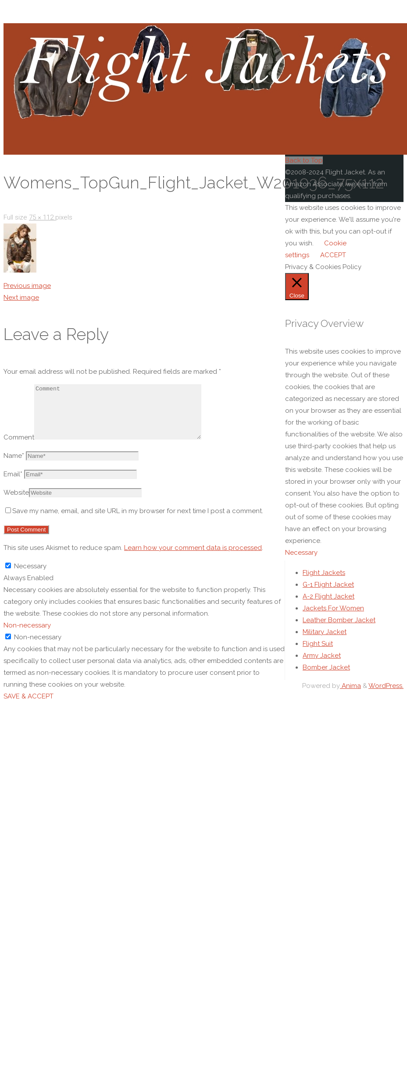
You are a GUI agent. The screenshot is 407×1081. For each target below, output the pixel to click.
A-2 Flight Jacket (328, 607)
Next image (21, 297)
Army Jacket (322, 666)
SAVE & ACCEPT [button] (29, 695)
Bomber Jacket (326, 678)
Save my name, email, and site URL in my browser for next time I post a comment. (134, 521)
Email (13, 485)
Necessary (312, 564)
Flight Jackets (324, 583)
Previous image (27, 286)
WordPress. (385, 696)
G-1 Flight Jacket (328, 595)
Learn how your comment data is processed (193, 558)
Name (14, 466)
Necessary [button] (301, 552)
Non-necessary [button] (27, 624)
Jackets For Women (333, 619)
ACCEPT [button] (333, 255)
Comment (19, 448)
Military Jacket (324, 642)
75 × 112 (42, 217)
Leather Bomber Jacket (339, 630)
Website (16, 503)
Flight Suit (318, 654)
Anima (350, 696)
